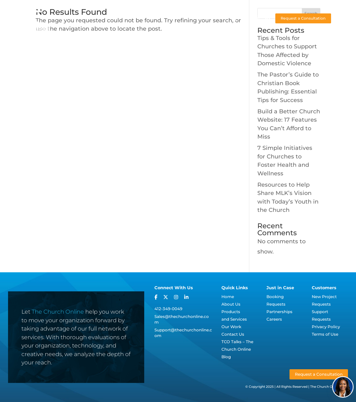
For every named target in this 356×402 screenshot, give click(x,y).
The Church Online (58, 311)
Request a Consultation (303, 18)
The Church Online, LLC (329, 387)
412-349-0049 (168, 308)
